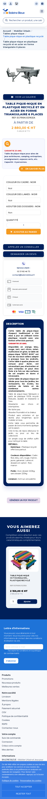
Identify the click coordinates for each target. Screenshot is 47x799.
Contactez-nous (10, 728)
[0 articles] (16, 3)
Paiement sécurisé (11, 708)
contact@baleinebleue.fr (23, 275)
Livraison (6, 696)
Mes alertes (7, 749)
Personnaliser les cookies (30, 780)
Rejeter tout (23, 794)
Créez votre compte (12, 745)
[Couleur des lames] (23, 200)
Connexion (7, 741)
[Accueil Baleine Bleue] (20, 11)
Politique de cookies (10, 780)
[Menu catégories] (41, 11)
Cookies (6, 720)
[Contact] (5, 4)
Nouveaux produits (11, 682)
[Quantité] (23, 225)
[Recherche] (23, 20)
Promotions (7, 678)
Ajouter (27, 601)
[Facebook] (42, 4)
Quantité (12, 220)
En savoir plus (32, 169)
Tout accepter (23, 787)
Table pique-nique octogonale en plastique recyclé (20, 578)
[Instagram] (36, 4)
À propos (6, 704)
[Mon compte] (10, 4)
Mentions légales (10, 700)
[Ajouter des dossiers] (23, 212)
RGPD (4, 724)
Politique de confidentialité (15, 716)
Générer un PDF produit (23, 500)
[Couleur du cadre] (23, 188)
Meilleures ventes (10, 686)
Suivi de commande (11, 738)
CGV (4, 712)
